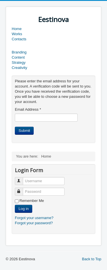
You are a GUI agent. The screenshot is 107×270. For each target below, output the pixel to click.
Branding (19, 52)
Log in (24, 209)
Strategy (18, 62)
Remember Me (31, 200)
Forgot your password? (34, 223)
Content (18, 57)
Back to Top (91, 259)
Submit (24, 130)
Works (17, 34)
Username (21, 178)
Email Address (28, 109)
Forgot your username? (34, 218)
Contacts (19, 39)
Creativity (19, 67)
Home (17, 29)
